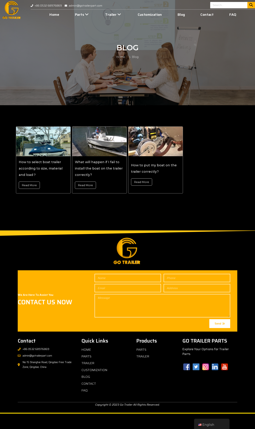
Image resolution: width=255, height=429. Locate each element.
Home (54, 14)
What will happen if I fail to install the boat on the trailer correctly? (99, 184)
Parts (82, 14)
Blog (181, 14)
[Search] (251, 5)
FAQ (232, 14)
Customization (150, 14)
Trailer (113, 14)
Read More (29, 200)
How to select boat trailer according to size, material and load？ (41, 184)
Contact (207, 14)
